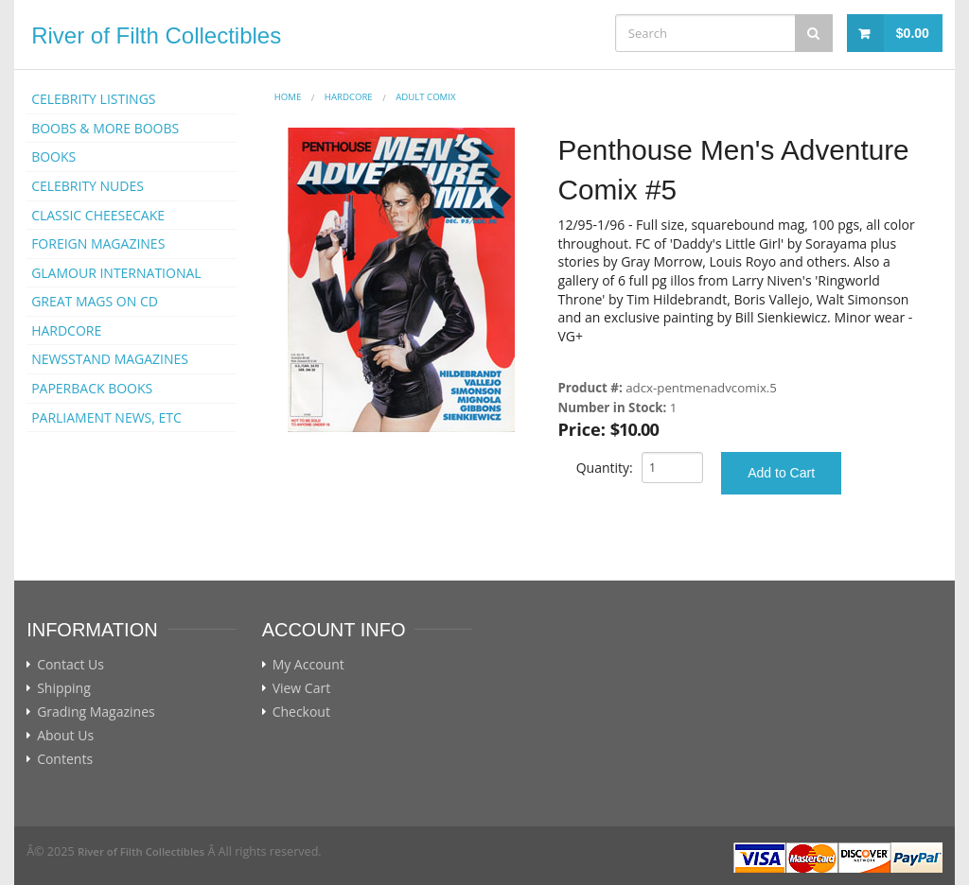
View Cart (302, 688)
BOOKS (53, 156)
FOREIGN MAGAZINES (98, 243)
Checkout (301, 711)
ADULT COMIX (425, 97)
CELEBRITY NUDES (87, 186)
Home (288, 97)
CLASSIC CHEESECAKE (98, 215)
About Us (65, 735)
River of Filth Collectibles (156, 35)
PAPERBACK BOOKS (91, 388)
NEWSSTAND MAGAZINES (109, 359)
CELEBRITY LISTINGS (93, 99)
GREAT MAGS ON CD (94, 301)
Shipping (64, 688)
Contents (65, 759)
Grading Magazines (96, 711)
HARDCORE (66, 330)
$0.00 (912, 33)
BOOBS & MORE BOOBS (105, 128)
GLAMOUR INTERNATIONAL (116, 273)
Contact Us (70, 664)
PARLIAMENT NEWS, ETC (106, 417)
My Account (308, 664)
